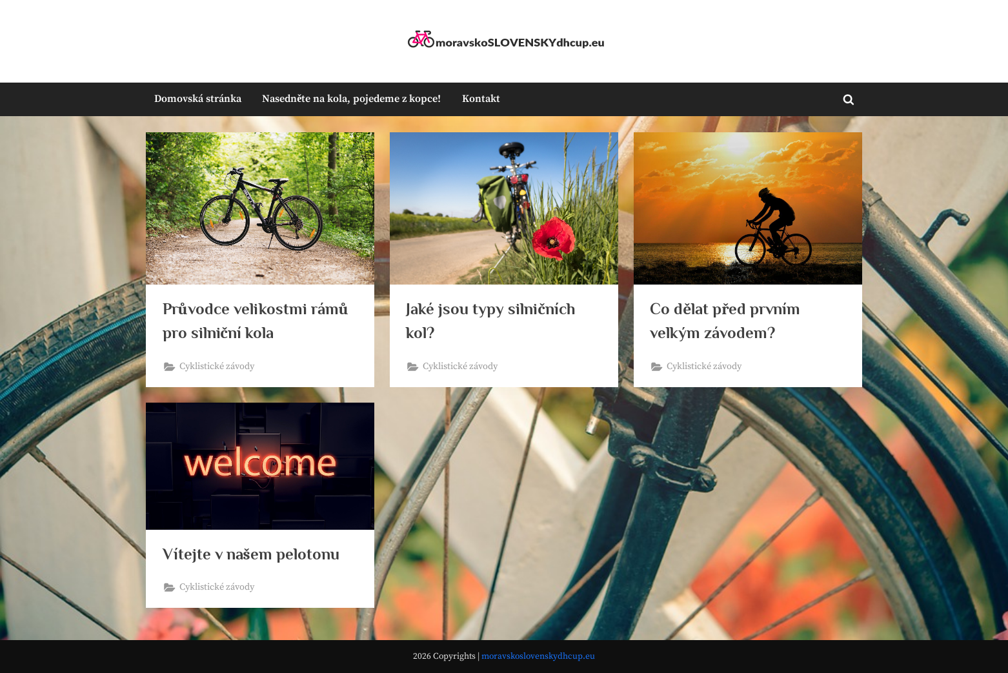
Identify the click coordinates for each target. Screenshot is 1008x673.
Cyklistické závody (216, 366)
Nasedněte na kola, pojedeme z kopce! (351, 98)
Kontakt (481, 98)
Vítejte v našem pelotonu (251, 554)
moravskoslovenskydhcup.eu (538, 656)
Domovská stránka (197, 98)
